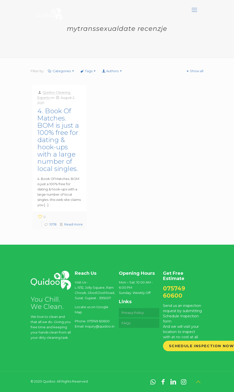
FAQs (126, 323)
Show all (194, 71)
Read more (73, 224)
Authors (112, 71)
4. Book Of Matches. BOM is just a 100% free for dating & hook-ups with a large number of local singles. (58, 140)
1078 (53, 224)
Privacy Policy (133, 313)
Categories (61, 71)
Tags (88, 71)
